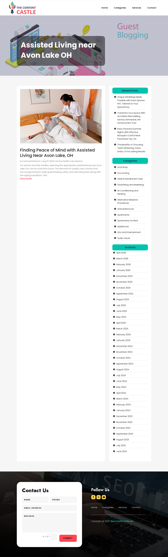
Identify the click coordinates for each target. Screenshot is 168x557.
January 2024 (123, 410)
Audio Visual (123, 238)
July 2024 (121, 375)
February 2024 (123, 404)
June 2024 (121, 381)
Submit (68, 538)
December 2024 (124, 346)
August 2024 (122, 369)
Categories (120, 7)
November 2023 (124, 422)
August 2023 (122, 439)
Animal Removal (125, 208)
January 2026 (123, 270)
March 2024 (122, 398)
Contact (151, 7)
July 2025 (121, 305)
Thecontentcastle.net (121, 521)
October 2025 (123, 287)
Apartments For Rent (127, 220)
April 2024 (121, 392)
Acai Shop (122, 167)
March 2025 (122, 328)
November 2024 (124, 351)
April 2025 (121, 322)
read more (26, 178)
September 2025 (124, 293)
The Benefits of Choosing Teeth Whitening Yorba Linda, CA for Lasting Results (131, 148)
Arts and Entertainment (129, 232)
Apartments (123, 214)
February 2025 (123, 334)
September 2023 (124, 433)
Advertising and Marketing (130, 184)
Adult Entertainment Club (130, 178)
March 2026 (122, 258)
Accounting (123, 173)
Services (136, 7)
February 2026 (123, 264)
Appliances (123, 226)
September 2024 (124, 363)
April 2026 (121, 252)
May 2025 (121, 317)
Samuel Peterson (31, 161)
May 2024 (121, 387)
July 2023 (121, 445)
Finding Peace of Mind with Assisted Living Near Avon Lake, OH (57, 152)
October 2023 (123, 427)
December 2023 (124, 416)
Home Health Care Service (69, 161)
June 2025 (121, 311)
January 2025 (123, 340)
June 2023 (121, 451)
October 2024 (123, 357)
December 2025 (124, 276)
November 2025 (124, 281)
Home (104, 7)
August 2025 (122, 299)
